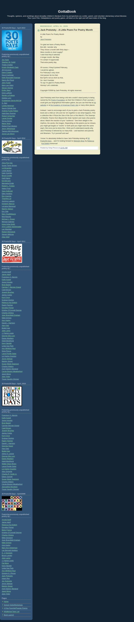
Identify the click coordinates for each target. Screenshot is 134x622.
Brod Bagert (6, 285)
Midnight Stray (79, 141)
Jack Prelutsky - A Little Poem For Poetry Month (66, 30)
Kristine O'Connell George (12, 310)
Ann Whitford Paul (9, 348)
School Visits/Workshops (13, 605)
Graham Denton (8, 300)
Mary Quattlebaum (9, 214)
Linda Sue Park (7, 346)
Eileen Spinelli (7, 477)
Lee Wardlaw (7, 229)
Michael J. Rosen (8, 219)
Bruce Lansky (7, 556)
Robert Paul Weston (9, 126)
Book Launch (9, 615)
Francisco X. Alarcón (9, 277)
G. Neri (4, 103)
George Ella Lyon (8, 336)
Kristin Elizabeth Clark (10, 67)
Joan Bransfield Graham (11, 315)
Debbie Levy (6, 98)
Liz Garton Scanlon (9, 356)
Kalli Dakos (6, 178)
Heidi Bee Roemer (9, 113)
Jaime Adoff (6, 274)
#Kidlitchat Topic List (11, 612)
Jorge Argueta (7, 282)
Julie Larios (6, 331)
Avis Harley (6, 320)
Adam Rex (6, 578)
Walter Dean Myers (9, 464)
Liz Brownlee (7, 168)
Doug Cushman (8, 75)
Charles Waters (7, 366)
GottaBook (67, 11)
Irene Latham (7, 93)
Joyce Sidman (7, 359)
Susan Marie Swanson (10, 364)
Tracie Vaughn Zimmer (10, 379)
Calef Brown (6, 290)
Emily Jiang (6, 90)
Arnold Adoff (6, 272)
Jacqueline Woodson (10, 487)
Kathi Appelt (6, 280)
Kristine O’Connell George (12, 533)
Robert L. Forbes (8, 186)
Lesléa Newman (8, 106)
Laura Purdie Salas (9, 354)
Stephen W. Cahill (8, 62)
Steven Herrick (7, 88)
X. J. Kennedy (7, 553)
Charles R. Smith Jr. (9, 474)
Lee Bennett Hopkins (10, 550)
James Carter (7, 295)
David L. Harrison (8, 323)
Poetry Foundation (58, 100)
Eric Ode (5, 211)
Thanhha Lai (6, 199)
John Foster (6, 83)
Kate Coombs (7, 173)
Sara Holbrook (7, 191)
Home (6, 602)
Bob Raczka (6, 217)
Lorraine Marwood (9, 206)
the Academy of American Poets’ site (64, 105)
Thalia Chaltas (7, 65)
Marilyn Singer (7, 361)
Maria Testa (6, 124)
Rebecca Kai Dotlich (9, 303)
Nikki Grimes (6, 318)
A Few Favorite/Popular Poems (15, 608)
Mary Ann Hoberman (9, 548)
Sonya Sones (7, 121)
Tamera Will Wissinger (10, 131)
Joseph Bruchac (8, 292)
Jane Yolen (6, 377)
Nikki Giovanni (7, 538)
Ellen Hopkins (7, 194)
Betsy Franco (7, 530)
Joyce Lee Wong (8, 134)
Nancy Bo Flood (8, 80)
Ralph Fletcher (7, 305)
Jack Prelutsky (7, 576)
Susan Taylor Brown (9, 166)
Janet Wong (6, 374)
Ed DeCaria (6, 181)
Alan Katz (5, 326)
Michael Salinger (8, 222)
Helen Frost (6, 188)
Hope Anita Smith (8, 224)
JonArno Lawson (8, 201)
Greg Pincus (6, 351)
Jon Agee (5, 60)
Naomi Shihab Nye (9, 108)
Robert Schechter (8, 116)
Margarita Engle (8, 183)
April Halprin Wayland (10, 369)
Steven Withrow (8, 234)
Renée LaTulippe (8, 95)
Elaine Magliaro (8, 338)
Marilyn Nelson (7, 209)
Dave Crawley (7, 72)
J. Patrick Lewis (8, 333)
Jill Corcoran (6, 70)
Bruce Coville (7, 176)
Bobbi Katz (6, 328)
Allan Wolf (5, 237)
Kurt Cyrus (6, 297)
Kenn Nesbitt (7, 343)
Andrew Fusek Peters (10, 111)
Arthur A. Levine (8, 454)
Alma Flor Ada (7, 163)
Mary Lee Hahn (7, 85)
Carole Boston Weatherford (12, 371)
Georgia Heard (7, 446)
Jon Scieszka (7, 581)
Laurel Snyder (7, 118)
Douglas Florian (8, 308)
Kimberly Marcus (8, 204)
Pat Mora (5, 563)
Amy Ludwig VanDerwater (11, 227)
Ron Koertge (6, 196)
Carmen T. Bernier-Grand (11, 287)
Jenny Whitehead (8, 129)
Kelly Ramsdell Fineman (11, 78)
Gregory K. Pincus (9, 573)
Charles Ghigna (8, 313)
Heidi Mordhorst (8, 341)
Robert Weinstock (8, 232)
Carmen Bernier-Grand (10, 426)
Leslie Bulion (7, 171)
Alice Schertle (7, 472)
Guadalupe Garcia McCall (11, 101)
